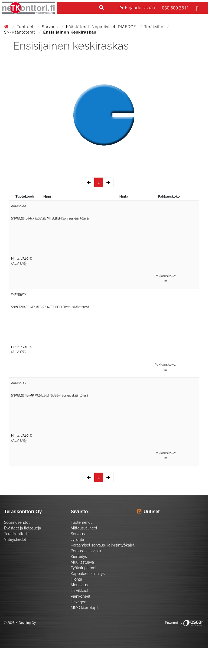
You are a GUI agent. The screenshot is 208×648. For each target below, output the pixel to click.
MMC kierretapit (85, 608)
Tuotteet (26, 27)
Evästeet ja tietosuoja (22, 528)
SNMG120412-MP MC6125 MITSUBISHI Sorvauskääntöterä (49, 396)
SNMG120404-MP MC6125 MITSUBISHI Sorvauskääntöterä (50, 219)
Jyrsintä (77, 539)
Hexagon (78, 602)
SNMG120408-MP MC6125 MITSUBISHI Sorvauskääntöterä (50, 307)
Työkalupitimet (83, 568)
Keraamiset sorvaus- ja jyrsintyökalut (103, 545)
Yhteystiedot (15, 539)
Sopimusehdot (17, 522)
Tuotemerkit (81, 522)
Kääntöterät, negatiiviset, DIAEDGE (101, 27)
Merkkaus (79, 585)
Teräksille (154, 27)
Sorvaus (50, 27)
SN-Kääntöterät (20, 32)
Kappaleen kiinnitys (88, 573)
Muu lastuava (82, 562)
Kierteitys (79, 556)
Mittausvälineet (84, 528)
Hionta (76, 579)
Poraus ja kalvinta (86, 551)
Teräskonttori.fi (16, 534)
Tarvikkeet (80, 590)
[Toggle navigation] (197, 7)
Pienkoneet (80, 596)
